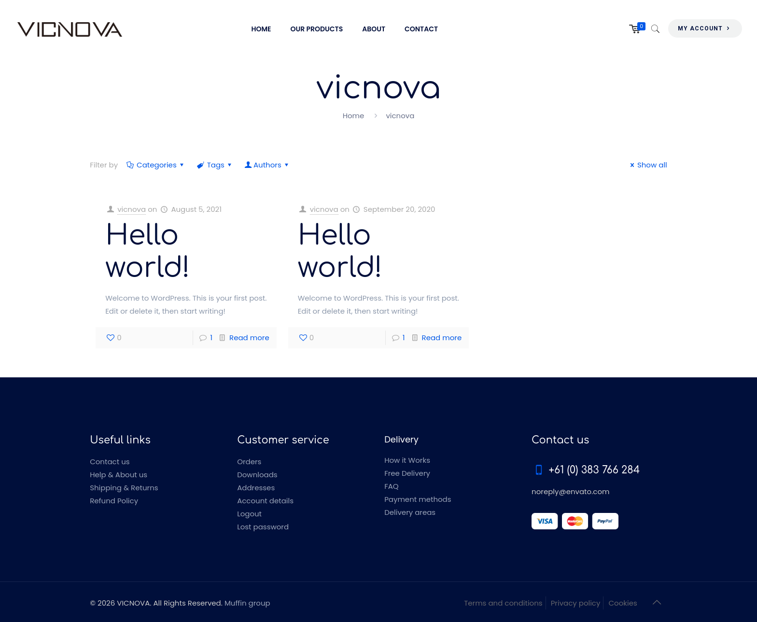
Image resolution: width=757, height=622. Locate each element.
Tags (215, 165)
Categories (156, 165)
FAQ (391, 486)
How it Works (407, 460)
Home (353, 116)
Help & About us (118, 475)
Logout (249, 514)
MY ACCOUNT (705, 28)
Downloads (257, 475)
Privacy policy (576, 603)
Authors (267, 165)
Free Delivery (407, 473)
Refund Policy (114, 501)
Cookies (622, 603)
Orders (249, 461)
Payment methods (417, 499)
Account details (265, 501)
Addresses (256, 488)
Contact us (109, 461)
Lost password (263, 527)
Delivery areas (409, 512)
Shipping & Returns (124, 488)
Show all (647, 165)
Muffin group (247, 603)
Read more (249, 337)
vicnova (131, 209)
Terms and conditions (503, 603)
